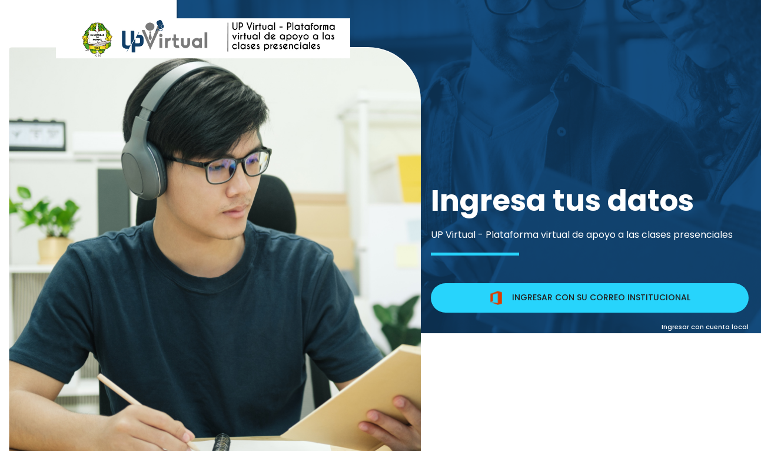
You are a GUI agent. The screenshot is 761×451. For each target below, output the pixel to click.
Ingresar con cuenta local (705, 326)
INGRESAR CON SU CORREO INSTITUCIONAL (589, 298)
